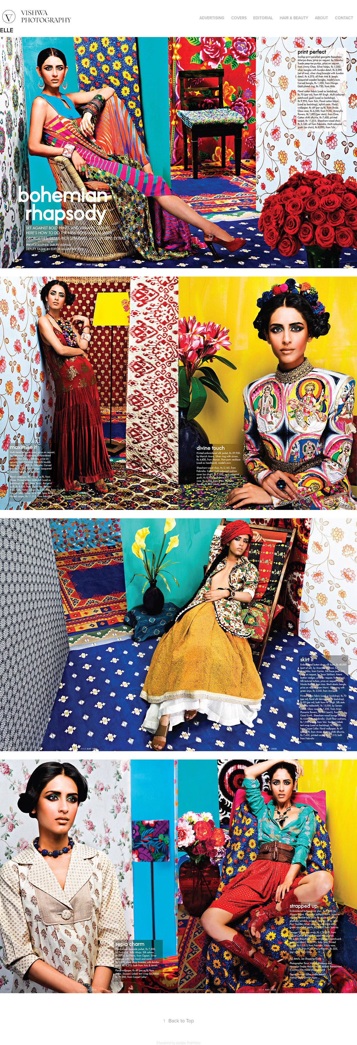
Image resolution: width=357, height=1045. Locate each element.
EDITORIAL (263, 18)
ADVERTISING (211, 18)
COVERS (239, 18)
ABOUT (321, 18)
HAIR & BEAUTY (294, 18)
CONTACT (344, 18)
